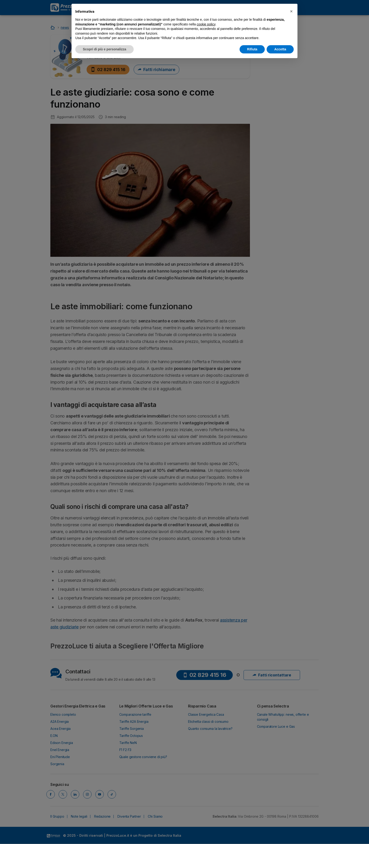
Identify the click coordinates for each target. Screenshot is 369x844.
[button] (291, 11)
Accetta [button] (280, 49)
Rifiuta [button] (252, 49)
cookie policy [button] (206, 24)
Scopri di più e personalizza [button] (104, 49)
